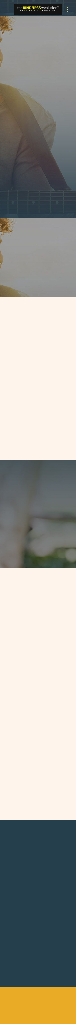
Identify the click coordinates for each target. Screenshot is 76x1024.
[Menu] (67, 9)
